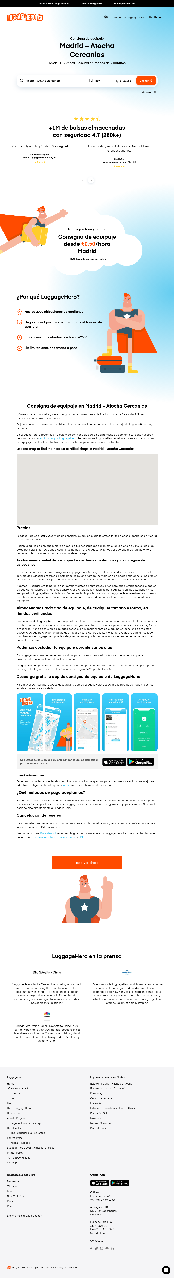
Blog (9, 1103)
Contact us (96, 1240)
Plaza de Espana (99, 1128)
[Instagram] (102, 1248)
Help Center (14, 1128)
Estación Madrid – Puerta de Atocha (111, 1083)
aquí (66, 785)
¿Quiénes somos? (17, 1088)
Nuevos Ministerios (101, 1123)
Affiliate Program (16, 1118)
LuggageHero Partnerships (26, 1123)
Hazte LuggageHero (19, 1108)
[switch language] (106, 17)
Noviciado (96, 1118)
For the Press (14, 1137)
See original (60, 146)
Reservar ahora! (87, 862)
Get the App (156, 17)
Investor (15, 1093)
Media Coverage (20, 1142)
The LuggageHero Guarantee (28, 1133)
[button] (166, 1270)
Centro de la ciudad (101, 1098)
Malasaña (95, 1103)
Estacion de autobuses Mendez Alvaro (112, 1108)
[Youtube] (107, 1248)
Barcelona (13, 1181)
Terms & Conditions (18, 1157)
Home (10, 1083)
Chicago (12, 1186)
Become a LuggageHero (128, 17)
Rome (10, 1206)
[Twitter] (96, 1248)
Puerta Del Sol (98, 1113)
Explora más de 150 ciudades (24, 1215)
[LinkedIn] (112, 1248)
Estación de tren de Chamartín (108, 1088)
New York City (15, 1196)
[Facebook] (91, 1248)
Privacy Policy (15, 1152)
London (11, 1191)
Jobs (14, 1098)
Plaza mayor (97, 1093)
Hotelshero (13, 1113)
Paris (10, 1201)
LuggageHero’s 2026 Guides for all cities (30, 1147)
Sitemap (12, 1162)
